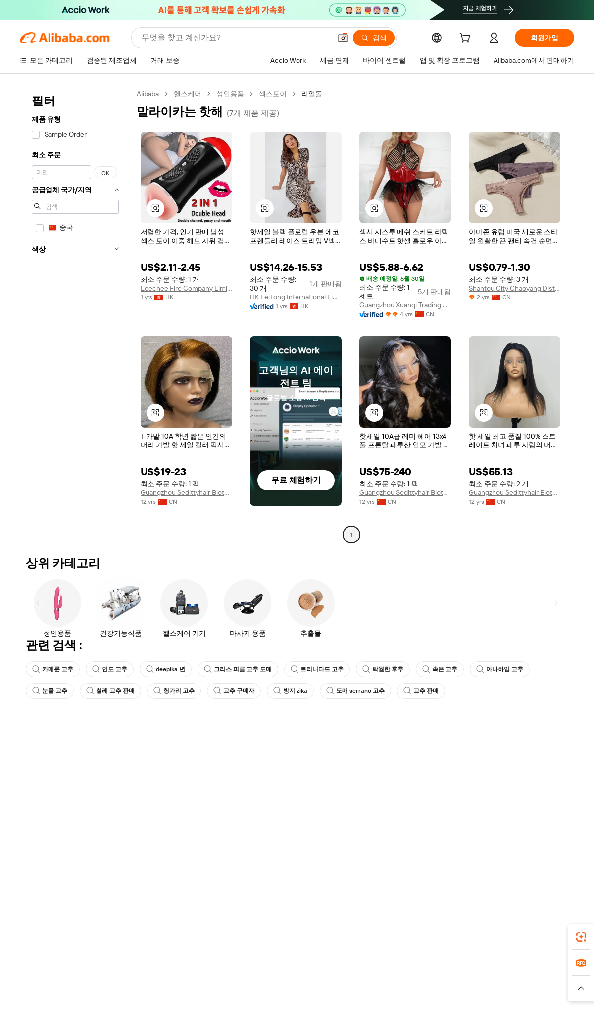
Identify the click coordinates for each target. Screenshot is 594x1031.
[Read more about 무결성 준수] (446, 992)
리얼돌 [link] (311, 94)
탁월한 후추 (382, 669)
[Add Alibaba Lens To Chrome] (153, 934)
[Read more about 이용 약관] (406, 992)
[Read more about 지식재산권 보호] (294, 992)
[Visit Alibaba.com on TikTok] (553, 856)
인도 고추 (109, 669)
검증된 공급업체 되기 (394, 798)
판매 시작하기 (382, 760)
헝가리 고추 (174, 691)
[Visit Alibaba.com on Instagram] (524, 856)
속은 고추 (439, 669)
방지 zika (290, 691)
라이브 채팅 (38, 779)
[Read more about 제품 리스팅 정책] (236, 992)
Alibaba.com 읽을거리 (281, 817)
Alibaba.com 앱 (316, 934)
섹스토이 (273, 94)
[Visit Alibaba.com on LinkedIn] (494, 856)
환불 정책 (148, 779)
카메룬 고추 (52, 669)
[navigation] (75, 315)
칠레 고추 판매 (110, 691)
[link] (581, 937)
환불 (27, 817)
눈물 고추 (49, 691)
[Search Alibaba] (235, 37)
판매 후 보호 (152, 817)
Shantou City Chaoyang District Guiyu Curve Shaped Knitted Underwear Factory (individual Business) (514, 288)
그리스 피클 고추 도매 (238, 669)
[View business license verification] (382, 1012)
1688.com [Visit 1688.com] (182, 978)
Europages (454, 978)
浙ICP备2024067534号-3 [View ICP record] (536, 1012)
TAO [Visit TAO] (387, 978)
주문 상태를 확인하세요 (56, 798)
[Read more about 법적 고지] (188, 992)
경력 (482, 817)
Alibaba (148, 94)
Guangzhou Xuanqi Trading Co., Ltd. (405, 305)
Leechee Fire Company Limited (186, 288)
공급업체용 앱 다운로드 (397, 835)
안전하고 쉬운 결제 (163, 760)
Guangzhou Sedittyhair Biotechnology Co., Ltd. (186, 492)
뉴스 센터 (489, 798)
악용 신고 (34, 835)
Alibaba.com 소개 (501, 760)
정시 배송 (148, 798)
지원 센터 (34, 760)
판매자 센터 (379, 779)
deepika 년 (165, 669)
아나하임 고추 (499, 669)
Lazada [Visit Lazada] (310, 978)
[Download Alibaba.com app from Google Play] (540, 934)
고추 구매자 (233, 691)
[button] (343, 38)
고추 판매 (421, 691)
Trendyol (415, 978)
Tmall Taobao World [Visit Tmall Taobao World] (235, 978)
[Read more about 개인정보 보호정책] (355, 992)
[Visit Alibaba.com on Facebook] (479, 856)
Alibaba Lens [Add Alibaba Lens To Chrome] (74, 934)
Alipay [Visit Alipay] (282, 978)
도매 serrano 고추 (355, 691)
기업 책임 (489, 779)
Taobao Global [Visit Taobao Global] (351, 978)
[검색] (374, 38)
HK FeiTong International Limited (296, 297)
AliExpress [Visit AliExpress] (142, 978)
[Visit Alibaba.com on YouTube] (539, 856)
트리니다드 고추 (317, 669)
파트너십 (375, 817)
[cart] (466, 39)
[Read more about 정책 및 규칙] (148, 992)
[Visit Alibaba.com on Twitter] (509, 856)
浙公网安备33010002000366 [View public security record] (438, 1012)
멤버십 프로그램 (272, 779)
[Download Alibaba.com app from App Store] (467, 934)
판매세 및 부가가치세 (280, 798)
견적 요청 (262, 760)
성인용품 (230, 94)
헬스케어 (187, 94)
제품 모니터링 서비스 (166, 835)
